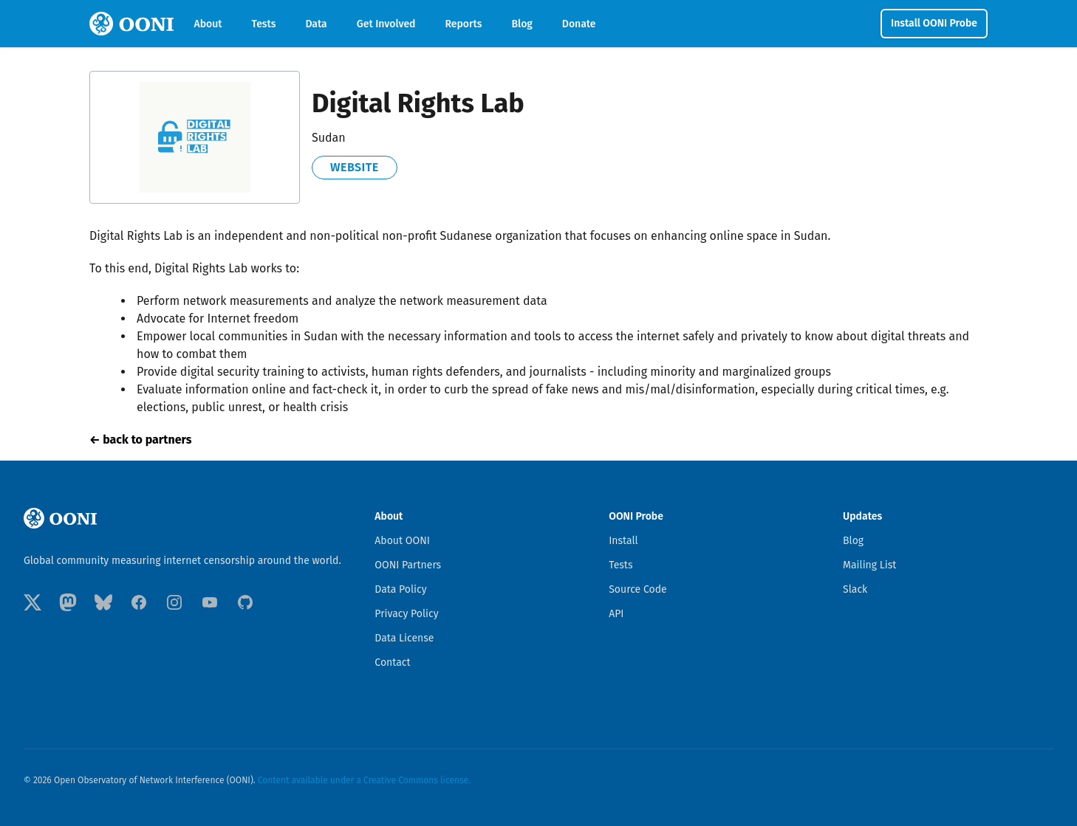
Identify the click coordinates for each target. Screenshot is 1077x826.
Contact (392, 662)
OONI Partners (408, 565)
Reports (463, 24)
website (354, 167)
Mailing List (869, 565)
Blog (521, 24)
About (208, 24)
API (616, 614)
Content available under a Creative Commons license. (364, 780)
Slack (855, 589)
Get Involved (386, 24)
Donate (579, 24)
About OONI (402, 540)
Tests (264, 24)
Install (623, 540)
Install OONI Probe (934, 23)
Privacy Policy (406, 614)
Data (315, 24)
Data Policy (400, 589)
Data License (404, 638)
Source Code (637, 589)
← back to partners (140, 440)
